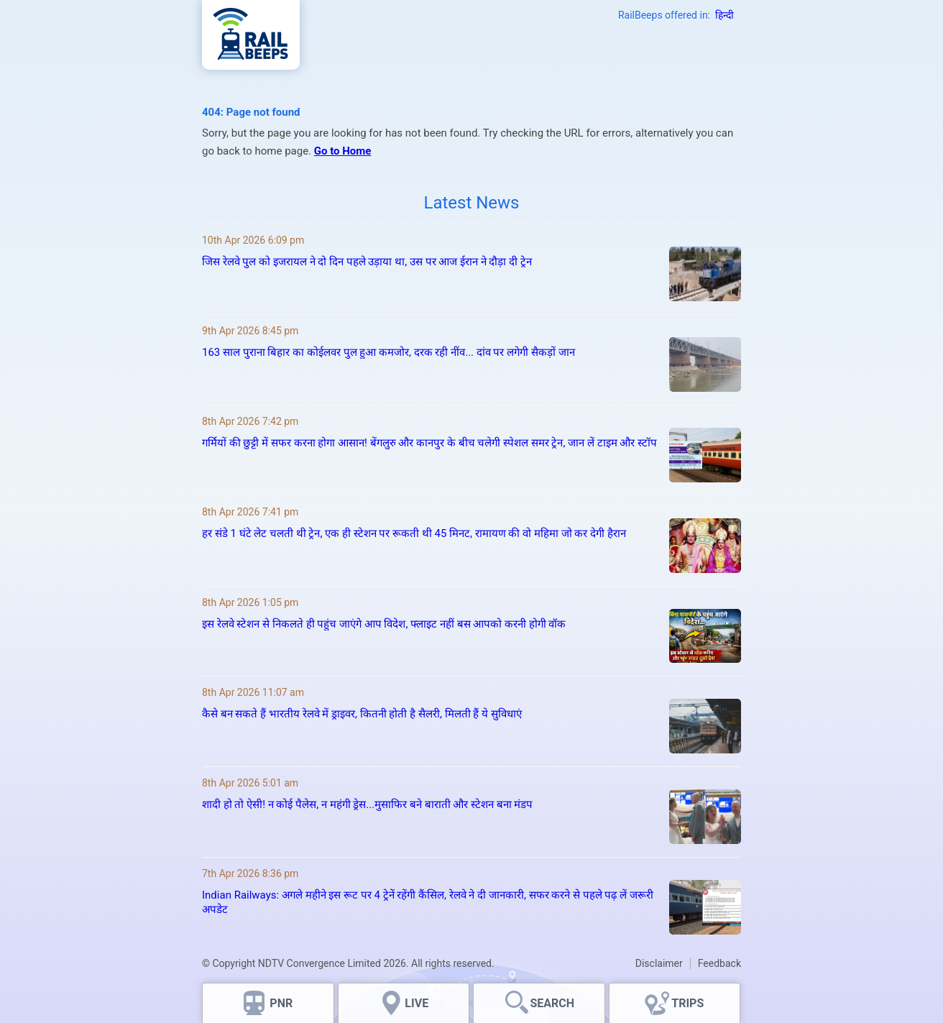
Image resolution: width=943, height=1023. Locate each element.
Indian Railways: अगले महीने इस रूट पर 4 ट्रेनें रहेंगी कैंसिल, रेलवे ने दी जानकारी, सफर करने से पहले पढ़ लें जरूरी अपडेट (427, 902)
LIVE (416, 1003)
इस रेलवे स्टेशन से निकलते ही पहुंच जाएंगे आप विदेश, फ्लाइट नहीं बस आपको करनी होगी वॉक (384, 624)
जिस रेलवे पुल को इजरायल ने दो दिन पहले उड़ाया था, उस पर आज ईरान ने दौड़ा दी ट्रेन (367, 261)
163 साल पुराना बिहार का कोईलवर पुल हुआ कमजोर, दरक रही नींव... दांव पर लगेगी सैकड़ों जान (388, 352)
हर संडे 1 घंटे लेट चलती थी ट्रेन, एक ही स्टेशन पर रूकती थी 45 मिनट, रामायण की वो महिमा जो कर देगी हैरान (414, 533)
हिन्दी (724, 15)
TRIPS (687, 1003)
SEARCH (552, 1003)
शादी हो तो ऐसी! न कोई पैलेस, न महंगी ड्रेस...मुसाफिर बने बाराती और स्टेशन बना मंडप (367, 804)
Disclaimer (659, 963)
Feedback (719, 963)
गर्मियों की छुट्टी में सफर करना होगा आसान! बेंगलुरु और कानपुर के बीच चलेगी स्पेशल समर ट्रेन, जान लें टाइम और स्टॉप (429, 442)
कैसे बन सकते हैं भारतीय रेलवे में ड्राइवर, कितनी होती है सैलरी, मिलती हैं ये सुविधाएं (362, 713)
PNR (281, 1003)
